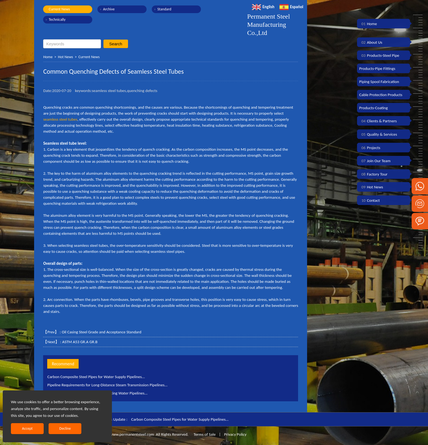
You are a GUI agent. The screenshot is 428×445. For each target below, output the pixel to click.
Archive (108, 9)
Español (291, 6)
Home (47, 57)
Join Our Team (375, 160)
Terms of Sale (204, 434)
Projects (369, 147)
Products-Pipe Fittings (377, 68)
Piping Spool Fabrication (379, 81)
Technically (57, 19)
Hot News (65, 57)
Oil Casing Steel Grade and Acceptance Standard (101, 332)
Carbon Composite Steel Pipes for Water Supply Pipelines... (96, 376)
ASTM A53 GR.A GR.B (80, 341)
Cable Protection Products (380, 94)
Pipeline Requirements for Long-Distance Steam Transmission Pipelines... (107, 384)
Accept (27, 428)
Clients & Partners (378, 120)
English (263, 6)
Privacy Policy (235, 434)
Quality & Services (378, 134)
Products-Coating (373, 107)
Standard (164, 9)
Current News (59, 9)
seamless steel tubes (60, 119)
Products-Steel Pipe (379, 55)
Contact (369, 200)
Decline (65, 428)
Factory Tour (373, 174)
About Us (370, 42)
